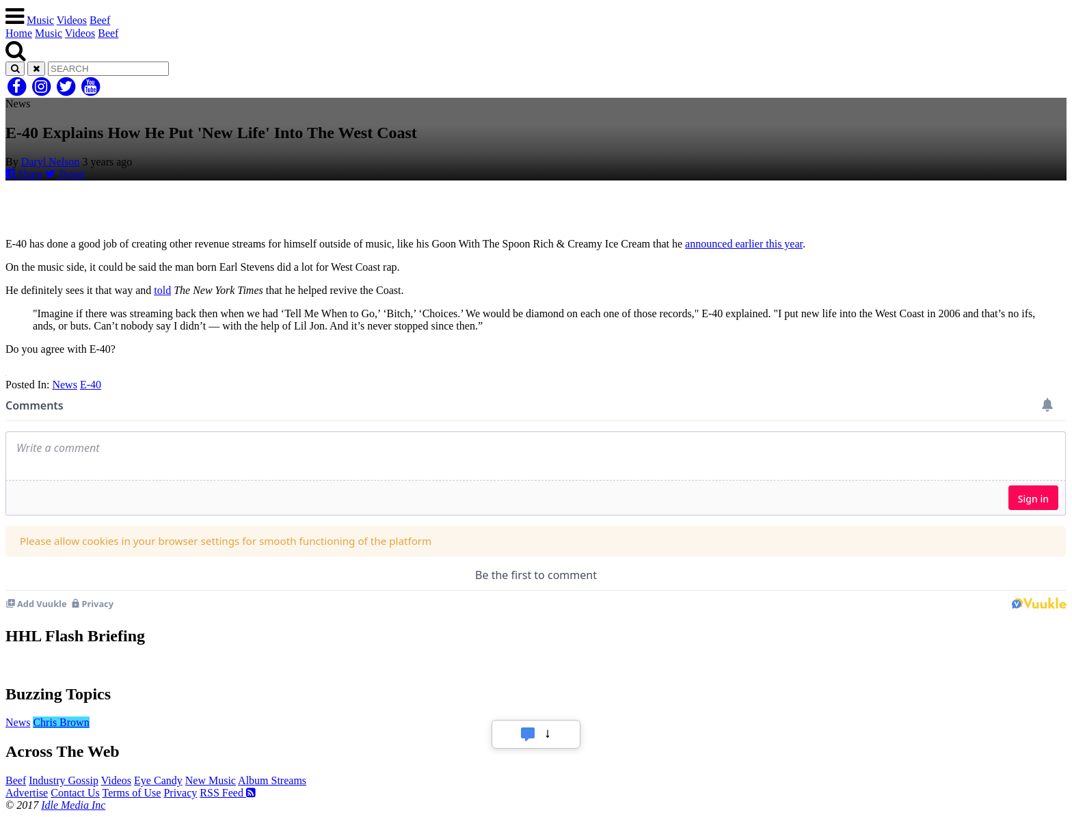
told (162, 290)
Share (23, 174)
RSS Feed (228, 793)
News (64, 384)
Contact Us (75, 793)
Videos (72, 20)
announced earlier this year (744, 244)
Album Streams (272, 780)
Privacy (180, 793)
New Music (210, 780)
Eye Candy (158, 780)
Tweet (65, 174)
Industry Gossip (63, 780)
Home (18, 33)
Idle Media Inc (73, 805)
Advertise (26, 793)
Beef (100, 20)
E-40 (90, 384)
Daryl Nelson (50, 162)
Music (40, 20)
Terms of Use (131, 793)
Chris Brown (61, 722)
